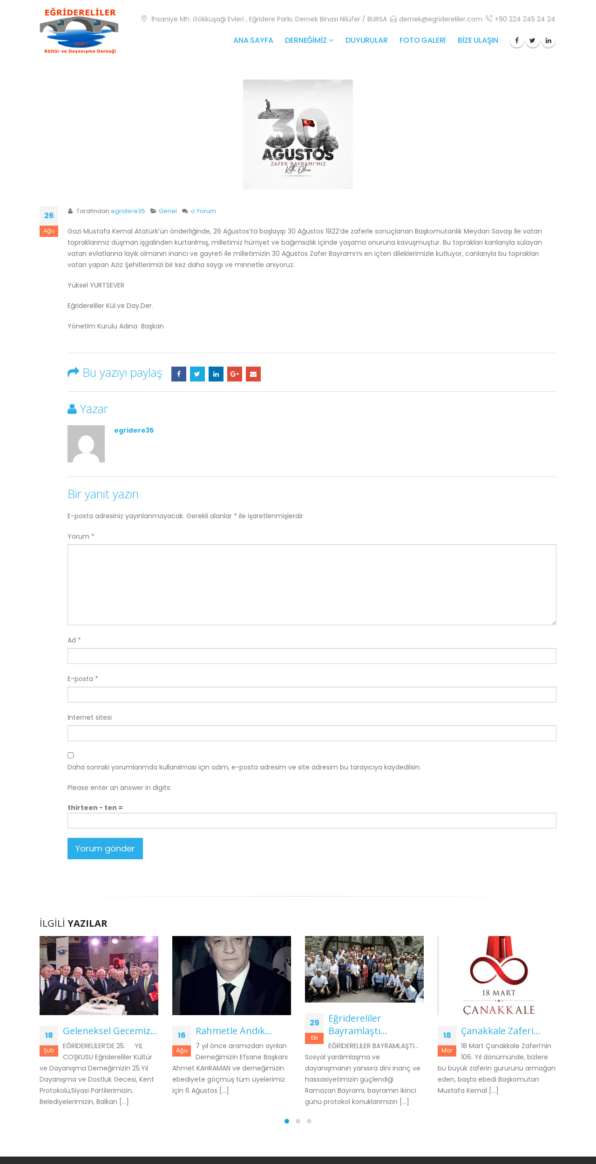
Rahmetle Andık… (234, 1030)
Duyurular (366, 40)
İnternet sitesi (90, 717)
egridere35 (128, 211)
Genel (168, 211)
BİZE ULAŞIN (478, 40)
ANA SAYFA (253, 40)
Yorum (81, 536)
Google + (234, 374)
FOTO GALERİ (423, 40)
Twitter (197, 374)
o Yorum (203, 211)
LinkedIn (216, 374)
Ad (74, 640)
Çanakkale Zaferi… (501, 1030)
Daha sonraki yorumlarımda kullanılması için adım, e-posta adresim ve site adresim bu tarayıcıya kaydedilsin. (244, 767)
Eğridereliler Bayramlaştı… (357, 1024)
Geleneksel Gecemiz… (110, 1030)
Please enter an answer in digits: (119, 787)
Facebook (178, 374)
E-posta (253, 374)
